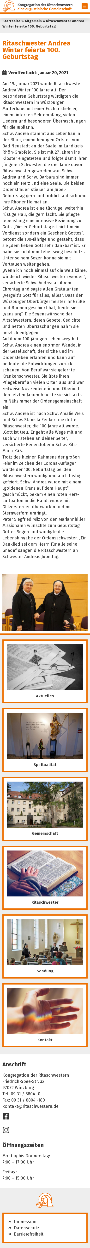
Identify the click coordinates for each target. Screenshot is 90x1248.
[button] (85, 6)
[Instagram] (6, 1130)
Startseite (11, 21)
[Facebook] (6, 1116)
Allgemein (33, 21)
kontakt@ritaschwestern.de (30, 1106)
